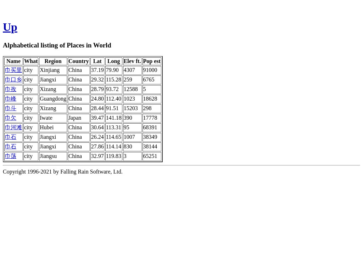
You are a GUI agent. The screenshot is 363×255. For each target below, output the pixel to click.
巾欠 (10, 118)
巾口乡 (13, 79)
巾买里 (13, 70)
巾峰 (10, 99)
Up (10, 27)
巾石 (10, 137)
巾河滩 (13, 127)
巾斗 (10, 108)
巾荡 (10, 156)
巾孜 (10, 89)
